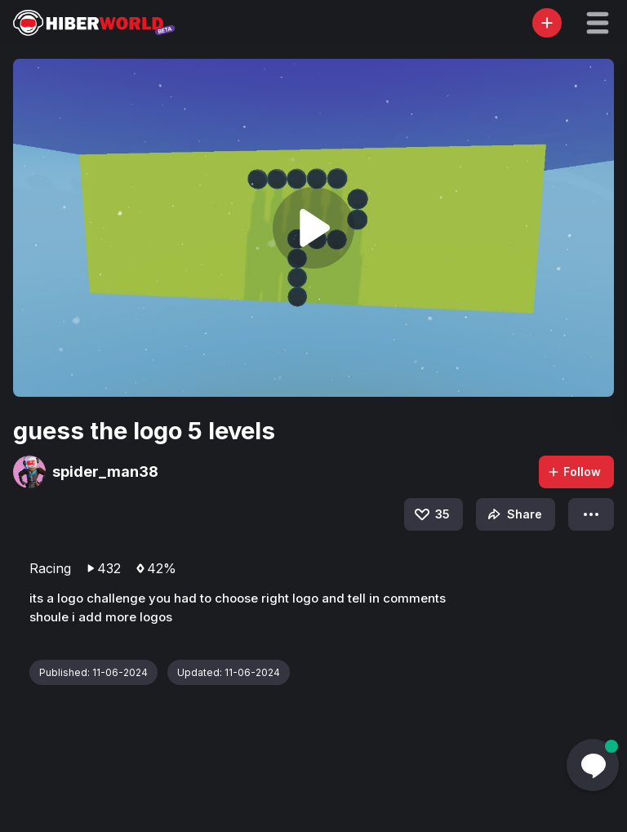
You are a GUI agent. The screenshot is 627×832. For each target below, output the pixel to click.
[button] (597, 23)
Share (513, 514)
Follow (574, 471)
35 (431, 514)
